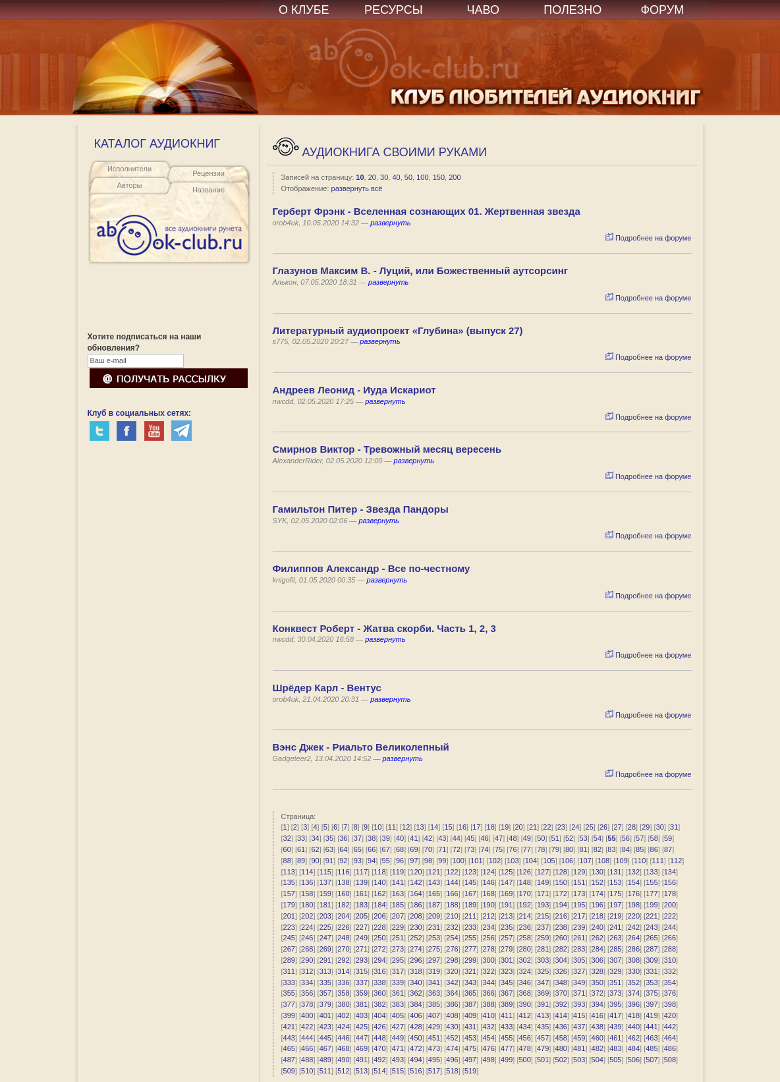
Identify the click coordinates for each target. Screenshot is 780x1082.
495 (434, 1060)
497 (470, 1060)
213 (507, 916)
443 (289, 1038)
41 (414, 838)
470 (379, 1048)
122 (452, 872)
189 (470, 905)
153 (615, 882)
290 (307, 960)
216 (561, 916)
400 (307, 1015)
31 (674, 827)
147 (507, 882)
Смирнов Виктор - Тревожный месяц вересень (387, 449)
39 (386, 838)
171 (543, 893)
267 (289, 949)
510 (307, 1071)
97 (414, 861)
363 (434, 993)
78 (541, 849)
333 (289, 982)
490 (343, 1060)
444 (307, 1038)
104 (531, 861)
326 (561, 971)
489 (325, 1060)
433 (507, 1027)
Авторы (129, 185)
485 (651, 1048)
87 (668, 849)
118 (379, 872)
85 (640, 849)
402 (343, 1015)
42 (428, 838)
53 (583, 838)
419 (651, 1015)
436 (561, 1027)
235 (507, 927)
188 (452, 905)
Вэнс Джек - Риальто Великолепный (361, 747)
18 (491, 827)
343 (470, 982)
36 (343, 838)
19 (505, 827)
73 (470, 849)
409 (470, 1015)
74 (484, 849)
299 (470, 960)
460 (597, 1038)
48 (512, 838)
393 (579, 1004)
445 (325, 1038)
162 (379, 893)
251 (398, 938)
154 (634, 882)
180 (307, 905)
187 (434, 905)
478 (524, 1048)
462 (634, 1038)
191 (507, 905)
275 (434, 949)
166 (452, 893)
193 (543, 905)
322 (488, 971)
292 (343, 960)
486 (670, 1048)
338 (379, 982)
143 (434, 882)
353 (651, 982)
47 (499, 838)
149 (543, 882)
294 (379, 960)
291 (325, 960)
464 (670, 1038)
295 (398, 960)
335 (325, 982)
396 (634, 1004)
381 (362, 1004)
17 (476, 827)
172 (561, 893)
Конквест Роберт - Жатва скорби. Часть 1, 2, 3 (384, 628)
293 (362, 960)
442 (670, 1027)
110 (640, 861)
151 (579, 882)
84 (626, 849)
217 (579, 916)
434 (524, 1027)
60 (287, 849)
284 (597, 949)
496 (452, 1060)
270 (343, 949)
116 (343, 872)
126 (524, 872)
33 (301, 838)
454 (488, 1038)
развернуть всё (357, 188)
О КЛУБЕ (304, 9)
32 (287, 838)
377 (289, 1004)
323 (507, 971)
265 (651, 938)
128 (561, 872)
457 (543, 1038)
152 (597, 882)
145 (470, 882)
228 (379, 927)
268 (307, 949)
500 (524, 1060)
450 (416, 1038)
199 (651, 905)
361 (398, 993)
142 (416, 882)
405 (398, 1015)
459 (579, 1038)
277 (470, 949)
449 (398, 1038)
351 (615, 982)
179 (289, 905)
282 (561, 949)
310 (670, 960)
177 (651, 893)
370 (561, 993)
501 (543, 1060)
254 (452, 938)
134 (670, 872)
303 (543, 960)
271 (362, 949)
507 (651, 1060)
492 (379, 1060)
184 (379, 905)
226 (343, 927)
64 (343, 849)
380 (343, 1004)
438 (597, 1027)
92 (343, 861)
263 (615, 938)
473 (434, 1048)
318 (416, 971)
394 (597, 1004)
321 (470, 971)
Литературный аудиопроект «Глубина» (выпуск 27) (398, 330)
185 (398, 905)
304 (561, 960)
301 (507, 960)
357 (325, 993)
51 (555, 838)
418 (634, 1015)
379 (325, 1004)
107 (585, 861)
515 (398, 1071)
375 (651, 993)
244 (670, 927)
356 (307, 993)
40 (396, 177)
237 (543, 927)
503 (579, 1060)
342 (452, 982)
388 (488, 1004)
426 (379, 1027)
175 (615, 893)
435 (543, 1027)
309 (651, 960)
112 (676, 861)
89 (301, 861)
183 (362, 905)
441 (651, 1027)
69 (414, 849)
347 (543, 982)
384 (416, 1004)
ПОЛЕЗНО (572, 9)
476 (488, 1048)
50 (408, 177)
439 (615, 1027)
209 (434, 916)
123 (470, 872)
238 (561, 927)
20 (372, 177)
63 (329, 849)
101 (476, 861)
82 (597, 849)
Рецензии (208, 173)
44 (456, 838)
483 (615, 1048)
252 (416, 938)
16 (462, 827)
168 (488, 893)
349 (579, 982)
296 (416, 960)
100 (422, 177)
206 (379, 916)
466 (307, 1048)
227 (362, 927)
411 (507, 1015)
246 (307, 938)
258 (524, 938)
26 (603, 827)
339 (398, 982)
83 (611, 849)
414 (561, 1015)
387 (470, 1004)
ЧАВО (483, 9)
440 (634, 1027)
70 (428, 849)
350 (597, 982)
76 (512, 849)
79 (555, 849)
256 (488, 938)
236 (524, 927)
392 (561, 1004)
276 (452, 949)
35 (329, 838)
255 (470, 938)
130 (597, 872)
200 (454, 177)
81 (583, 849)
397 (651, 1004)
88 (287, 861)
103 (512, 861)
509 (289, 1071)
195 (579, 905)
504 (597, 1060)
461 (615, 1038)
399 (289, 1015)
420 (670, 1015)
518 (452, 1071)
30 (384, 177)
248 (343, 938)
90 (315, 861)
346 (524, 982)
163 (398, 893)
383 (398, 1004)
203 (325, 916)
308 (634, 960)
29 (646, 827)
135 (289, 882)
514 (379, 1071)
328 (597, 971)
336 (343, 982)
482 (597, 1048)
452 (452, 1038)
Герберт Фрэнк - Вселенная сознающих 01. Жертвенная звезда (426, 211)
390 (524, 1004)
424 (343, 1027)
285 (615, 949)
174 (597, 893)
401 (325, 1015)
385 (434, 1004)
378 (307, 1004)
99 (442, 861)
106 (567, 861)
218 (597, 916)
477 (507, 1048)
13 (420, 827)
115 (325, 872)
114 (307, 872)
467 (325, 1048)
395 (615, 1004)
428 (416, 1027)
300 (488, 960)
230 (416, 927)
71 (442, 849)
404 (379, 1015)
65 (358, 849)
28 (632, 827)
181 (325, 905)
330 (634, 971)
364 (452, 993)
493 (398, 1060)
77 (527, 849)
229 (398, 927)
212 (488, 916)
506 (634, 1060)
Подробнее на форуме (648, 238)
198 (634, 905)
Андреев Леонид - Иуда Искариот (354, 389)
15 (448, 827)
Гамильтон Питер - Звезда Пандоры (361, 509)
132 (634, 872)
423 (325, 1027)
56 (626, 838)
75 (499, 849)
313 (325, 971)
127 (543, 872)
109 (621, 861)
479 (543, 1048)
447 (362, 1038)
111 (657, 861)
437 (579, 1027)
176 (634, 893)
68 (400, 849)
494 (416, 1060)
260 (561, 938)
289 (289, 960)
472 (416, 1048)
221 (651, 916)
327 (579, 971)
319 (434, 971)
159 (325, 893)
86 (654, 849)
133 (651, 872)
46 (484, 838)
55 (611, 838)
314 (343, 971)
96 (400, 861)
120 (416, 872)
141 (398, 882)
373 (615, 993)
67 (386, 849)
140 (379, 882)
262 (597, 938)
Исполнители (129, 169)
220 (634, 916)
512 (343, 1071)
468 (343, 1048)
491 (362, 1060)
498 (488, 1060)
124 (488, 872)
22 (547, 827)
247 (325, 938)
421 (289, 1027)
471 (398, 1048)
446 (343, 1038)
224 (307, 927)
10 (360, 177)
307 (615, 960)
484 (634, 1048)
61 (301, 849)
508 (670, 1060)
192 (524, 905)
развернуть (390, 223)
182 (343, 905)
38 (372, 838)
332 (670, 971)
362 (416, 993)
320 (452, 971)
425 (362, 1027)
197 (615, 905)
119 (398, 872)
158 (307, 893)
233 (470, 927)
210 (452, 916)
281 (543, 949)
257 (507, 938)
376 (670, 993)
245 (289, 938)
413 (543, 1015)
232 (452, 927)
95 (386, 861)
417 (615, 1015)
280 (524, 949)
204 (343, 916)
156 (670, 882)
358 (343, 993)
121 (434, 872)
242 (634, 927)
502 (561, 1060)
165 (434, 893)
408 (452, 1015)
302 (524, 960)
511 (325, 1071)
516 (416, 1071)
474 (452, 1048)
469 (362, 1048)
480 (561, 1048)
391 (543, 1004)
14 (434, 827)
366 (488, 993)
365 (470, 993)
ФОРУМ (662, 9)
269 (325, 949)
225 (325, 927)
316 (379, 971)
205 (362, 916)
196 (597, 905)
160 (343, 893)
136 (307, 882)
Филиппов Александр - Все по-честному (371, 568)
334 (307, 982)
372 (597, 993)
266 (670, 938)
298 (452, 960)
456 (524, 1038)
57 (640, 838)
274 (416, 949)
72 (456, 849)
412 (524, 1015)
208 (416, 916)
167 (470, 893)
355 (289, 993)
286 (634, 949)
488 (307, 1060)
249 (362, 938)
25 (590, 827)
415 (579, 1015)
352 (634, 982)
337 (362, 982)
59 (668, 838)
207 (398, 916)
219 (615, 916)
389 (507, 1004)
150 (439, 177)
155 (651, 882)
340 (416, 982)
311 (289, 971)
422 (307, 1027)
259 (543, 938)
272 (379, 949)
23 (561, 827)
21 (533, 827)
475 (470, 1048)
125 (507, 872)
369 (543, 993)
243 (651, 927)
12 (406, 827)
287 (651, 949)
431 (470, 1027)
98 (428, 861)
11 (392, 827)
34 (315, 838)
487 (289, 1060)
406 (416, 1015)
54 (597, 838)
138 (343, 882)
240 (597, 927)
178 (670, 893)
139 (362, 882)
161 (362, 893)
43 (442, 838)
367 (507, 993)
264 (634, 938)
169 (507, 893)
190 (488, 905)
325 (543, 971)
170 (524, 893)
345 (507, 982)
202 (307, 916)
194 (561, 905)
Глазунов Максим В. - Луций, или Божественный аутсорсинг (421, 270)
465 (289, 1048)
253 (434, 938)
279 (507, 949)
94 (372, 861)
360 (379, 993)
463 (651, 1038)
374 (634, 993)
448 (379, 1038)
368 (524, 993)
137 (325, 882)
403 (362, 1015)
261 (579, 938)
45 (470, 838)
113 (289, 872)
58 (654, 838)
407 (434, 1015)
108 (603, 861)
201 (289, 916)
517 (434, 1071)
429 (434, 1027)
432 (488, 1027)
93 (358, 861)
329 (615, 971)
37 (358, 838)
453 (470, 1038)
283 (579, 949)
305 (579, 960)
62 (315, 849)
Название (208, 190)
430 (452, 1027)
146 (488, 882)
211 (470, 916)
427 (398, 1027)
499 (507, 1060)
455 (507, 1038)
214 (524, 916)
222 (670, 916)
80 (569, 849)
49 (527, 838)
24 (575, 827)
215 (543, 916)
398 (670, 1004)
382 (379, 1004)
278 (488, 949)
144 (452, 882)
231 (434, 927)
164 (416, 893)
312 (307, 971)
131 (615, 872)
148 (524, 882)
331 (651, 971)
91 (329, 861)
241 (615, 927)
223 (289, 927)
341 (434, 982)
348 (561, 982)
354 (670, 982)
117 (362, 872)
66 (372, 849)
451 (434, 1038)
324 (524, 971)
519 (470, 1071)
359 (362, 993)
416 (597, 1015)
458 (561, 1038)
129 (579, 872)
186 (416, 905)
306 (597, 960)
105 (549, 861)
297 (434, 960)
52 (569, 838)
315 (362, 971)
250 (379, 938)
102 (495, 861)
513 (362, 1071)
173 (579, 893)
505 (615, 1060)
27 (617, 827)
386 (452, 1004)
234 (488, 927)
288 (670, 949)
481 (579, 1048)
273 (398, 949)
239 (579, 927)
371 (579, 993)
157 (289, 893)
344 (488, 982)
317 (398, 971)
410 (488, 1015)
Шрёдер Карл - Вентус (327, 687)
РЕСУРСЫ (393, 9)
